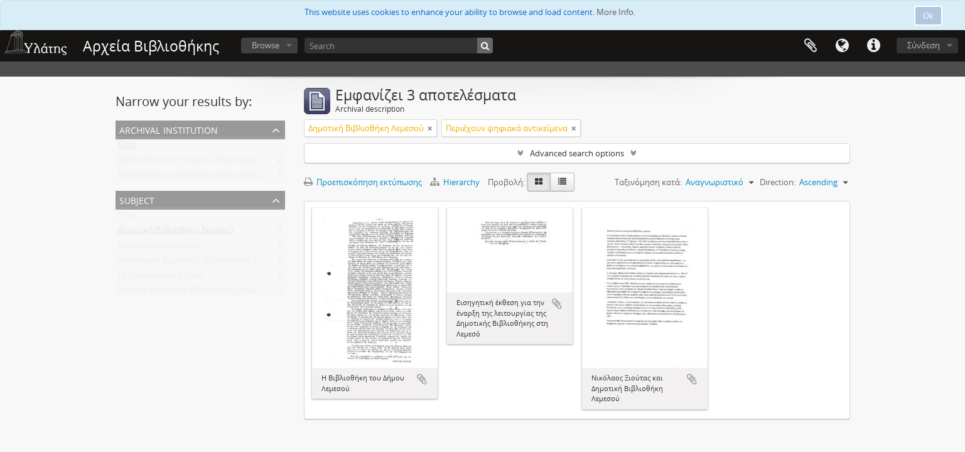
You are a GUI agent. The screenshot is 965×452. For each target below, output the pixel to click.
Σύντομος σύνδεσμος (873, 46)
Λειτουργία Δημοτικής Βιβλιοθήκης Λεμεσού (201, 262)
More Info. (615, 12)
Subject (136, 199)
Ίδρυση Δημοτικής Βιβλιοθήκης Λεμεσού (194, 292)
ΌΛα (126, 147)
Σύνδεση (923, 45)
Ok (928, 15)
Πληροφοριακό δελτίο (160, 277)
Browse (265, 45)
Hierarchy (456, 182)
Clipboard (810, 46)
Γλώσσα (842, 46)
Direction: (777, 182)
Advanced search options (577, 153)
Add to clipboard (422, 379)
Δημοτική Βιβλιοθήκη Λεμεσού (176, 232)
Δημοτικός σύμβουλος (160, 247)
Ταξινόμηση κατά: (648, 182)
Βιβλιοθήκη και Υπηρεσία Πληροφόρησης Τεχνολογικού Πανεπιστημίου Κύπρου (269, 162)
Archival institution (168, 129)
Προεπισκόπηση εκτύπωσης (363, 182)
